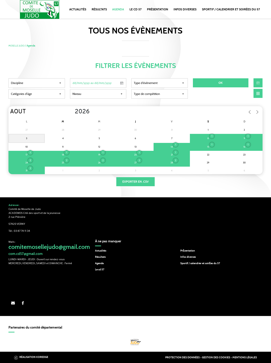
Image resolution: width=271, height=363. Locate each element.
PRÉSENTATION (157, 9)
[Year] (71, 112)
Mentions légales (244, 357)
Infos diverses (188, 257)
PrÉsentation (187, 250)
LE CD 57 (135, 9)
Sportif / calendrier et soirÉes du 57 (200, 263)
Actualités (77, 9)
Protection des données (182, 357)
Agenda (118, 9)
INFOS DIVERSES (185, 9)
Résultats (99, 9)
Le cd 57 (99, 269)
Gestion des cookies (216, 357)
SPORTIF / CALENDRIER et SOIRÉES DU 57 (231, 9)
